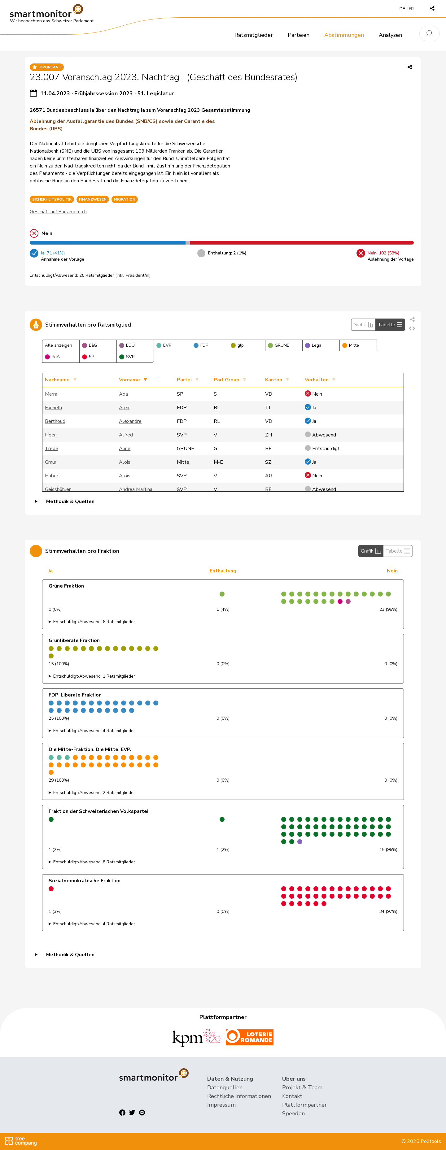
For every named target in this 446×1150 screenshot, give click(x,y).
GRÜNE (278, 345)
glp (237, 345)
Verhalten (317, 379)
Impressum (221, 1105)
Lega (313, 345)
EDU (127, 345)
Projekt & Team (302, 1087)
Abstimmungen (344, 35)
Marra (51, 394)
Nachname (57, 379)
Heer (50, 435)
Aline (124, 448)
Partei (184, 379)
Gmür (50, 462)
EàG (89, 345)
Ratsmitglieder (253, 35)
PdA (52, 357)
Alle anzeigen (58, 345)
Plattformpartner (304, 1105)
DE (402, 9)
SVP (126, 357)
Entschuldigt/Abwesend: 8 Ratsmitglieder (94, 862)
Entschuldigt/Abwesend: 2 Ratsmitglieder (94, 793)
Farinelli (53, 407)
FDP (201, 345)
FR (411, 9)
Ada (123, 394)
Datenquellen (225, 1087)
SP (88, 357)
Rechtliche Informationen (239, 1096)
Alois (124, 462)
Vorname (129, 379)
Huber (51, 475)
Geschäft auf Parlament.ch (58, 211)
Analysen (390, 35)
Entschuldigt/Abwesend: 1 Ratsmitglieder (94, 676)
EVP (163, 345)
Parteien (298, 35)
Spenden (293, 1113)
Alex (124, 407)
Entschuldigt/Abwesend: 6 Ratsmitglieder (94, 622)
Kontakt (292, 1096)
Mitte (350, 345)
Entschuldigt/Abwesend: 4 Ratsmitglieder (94, 731)
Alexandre (130, 421)
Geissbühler (58, 489)
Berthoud (55, 421)
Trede (51, 448)
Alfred (126, 435)
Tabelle (390, 324)
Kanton (273, 379)
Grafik (363, 324)
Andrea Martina (135, 489)
